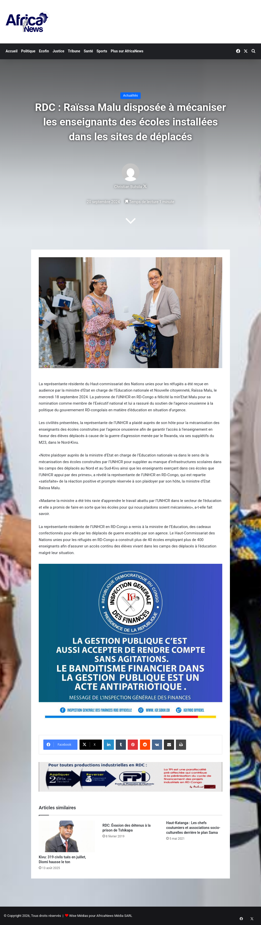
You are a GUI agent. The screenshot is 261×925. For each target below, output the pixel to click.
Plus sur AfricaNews (127, 51)
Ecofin (44, 51)
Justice (58, 51)
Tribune (74, 51)
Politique (28, 51)
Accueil (12, 51)
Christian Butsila (128, 187)
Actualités (130, 95)
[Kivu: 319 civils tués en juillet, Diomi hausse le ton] (67, 836)
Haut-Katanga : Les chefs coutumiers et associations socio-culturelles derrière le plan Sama (193, 828)
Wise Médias (78, 916)
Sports (102, 51)
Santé (88, 51)
